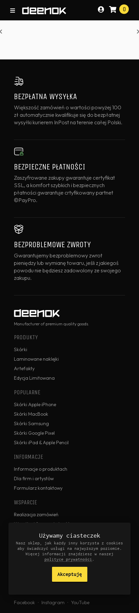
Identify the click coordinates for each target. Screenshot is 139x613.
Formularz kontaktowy (38, 488)
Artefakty (24, 368)
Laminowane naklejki (36, 359)
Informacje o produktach (40, 469)
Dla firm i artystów (34, 478)
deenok (44, 10)
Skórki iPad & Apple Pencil (41, 442)
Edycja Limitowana (34, 378)
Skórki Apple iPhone (35, 404)
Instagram (53, 602)
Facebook (24, 602)
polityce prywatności (68, 559)
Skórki (20, 349)
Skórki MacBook (31, 414)
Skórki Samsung (31, 423)
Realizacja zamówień (36, 514)
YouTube (80, 602)
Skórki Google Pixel (34, 433)
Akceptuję (69, 574)
